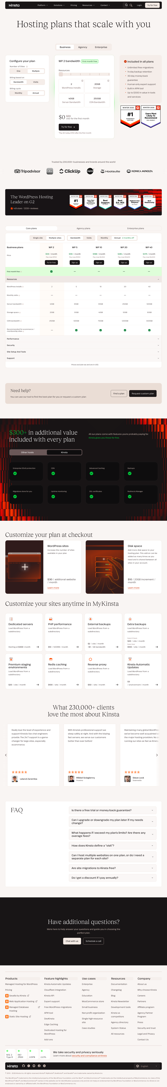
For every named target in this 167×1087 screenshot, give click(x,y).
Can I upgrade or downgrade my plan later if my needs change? (107, 821)
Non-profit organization (93, 1012)
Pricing (8, 989)
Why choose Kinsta (147, 989)
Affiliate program (146, 1007)
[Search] (131, 5)
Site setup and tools (16, 351)
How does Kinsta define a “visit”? (93, 845)
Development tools (121, 1007)
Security (11, 345)
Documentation (119, 984)
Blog (113, 995)
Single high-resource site (92, 1020)
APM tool (48, 1012)
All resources (117, 1033)
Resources (12, 279)
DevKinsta (49, 1018)
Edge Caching (51, 1024)
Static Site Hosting (18, 1016)
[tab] (31, 228)
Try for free (152, 5)
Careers (141, 995)
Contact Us (143, 1039)
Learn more (53, 587)
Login (139, 5)
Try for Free (51, 262)
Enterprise (87, 984)
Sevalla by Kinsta (17, 995)
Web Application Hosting (21, 1001)
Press (140, 1022)
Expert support (52, 1001)
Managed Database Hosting (19, 1009)
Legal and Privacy (146, 1033)
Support (10, 358)
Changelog (116, 989)
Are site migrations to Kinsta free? (94, 868)
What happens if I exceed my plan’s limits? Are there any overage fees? (108, 834)
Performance (13, 339)
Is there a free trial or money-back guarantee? (102, 810)
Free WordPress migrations (58, 1007)
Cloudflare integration (55, 989)
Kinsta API (49, 995)
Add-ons (48, 1039)
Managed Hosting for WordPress (21, 984)
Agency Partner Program (145, 1014)
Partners (142, 1001)
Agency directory (119, 1022)
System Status (118, 1028)
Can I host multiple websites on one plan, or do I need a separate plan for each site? (108, 856)
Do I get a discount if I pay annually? (95, 877)
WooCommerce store (93, 1001)
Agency (85, 989)
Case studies (88, 1028)
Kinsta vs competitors (117, 1014)
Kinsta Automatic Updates (57, 984)
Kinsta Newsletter (120, 1001)
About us (142, 984)
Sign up (75, 262)
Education (87, 995)
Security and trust (147, 1028)
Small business (90, 1007)
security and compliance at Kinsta (89, 1055)
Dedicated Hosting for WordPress (55, 1032)
